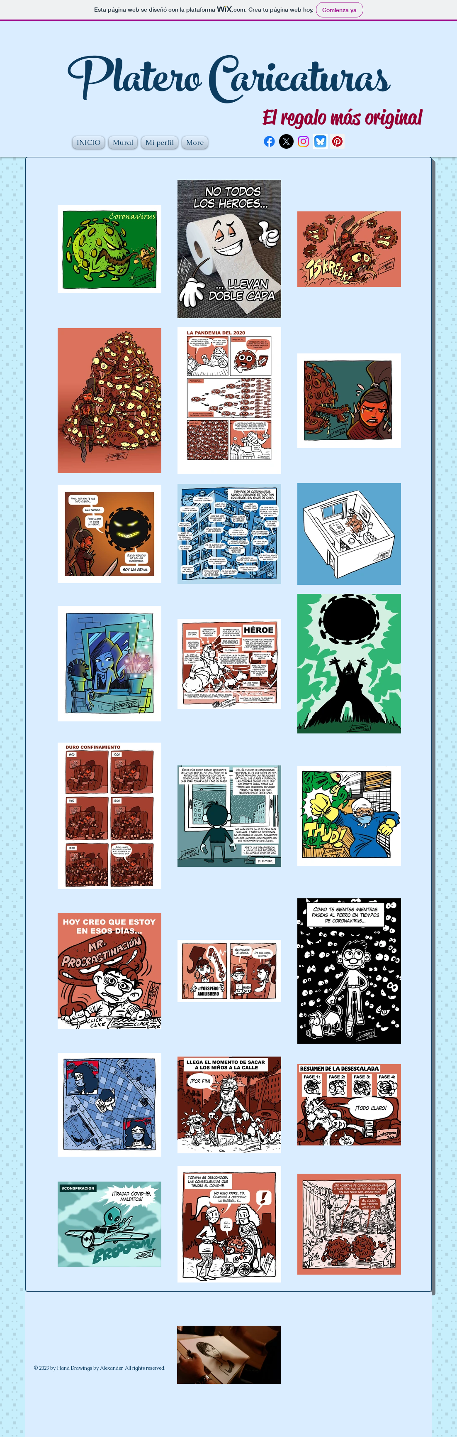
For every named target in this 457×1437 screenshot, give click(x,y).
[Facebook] (269, 141)
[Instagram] (303, 141)
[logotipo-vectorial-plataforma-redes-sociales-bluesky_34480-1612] (320, 141)
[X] (286, 141)
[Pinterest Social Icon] (337, 141)
